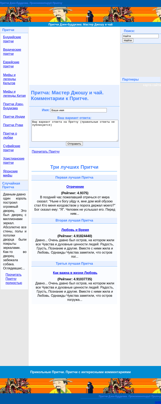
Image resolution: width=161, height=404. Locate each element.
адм (158, 402)
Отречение (75, 186)
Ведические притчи (12, 51)
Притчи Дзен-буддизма (13, 106)
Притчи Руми (13, 125)
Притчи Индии (14, 116)
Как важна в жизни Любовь (75, 273)
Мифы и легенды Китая (14, 93)
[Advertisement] (74, 55)
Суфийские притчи (11, 148)
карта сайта (152, 85)
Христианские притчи (13, 160)
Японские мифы (10, 173)
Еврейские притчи (11, 64)
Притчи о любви (10, 135)
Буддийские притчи (12, 39)
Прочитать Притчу (46, 151)
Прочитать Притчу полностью (14, 279)
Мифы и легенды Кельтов (9, 79)
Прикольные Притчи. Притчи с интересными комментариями (80, 372)
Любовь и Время (75, 230)
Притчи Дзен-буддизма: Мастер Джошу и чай (80, 24)
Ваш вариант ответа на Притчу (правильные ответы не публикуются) (75, 131)
